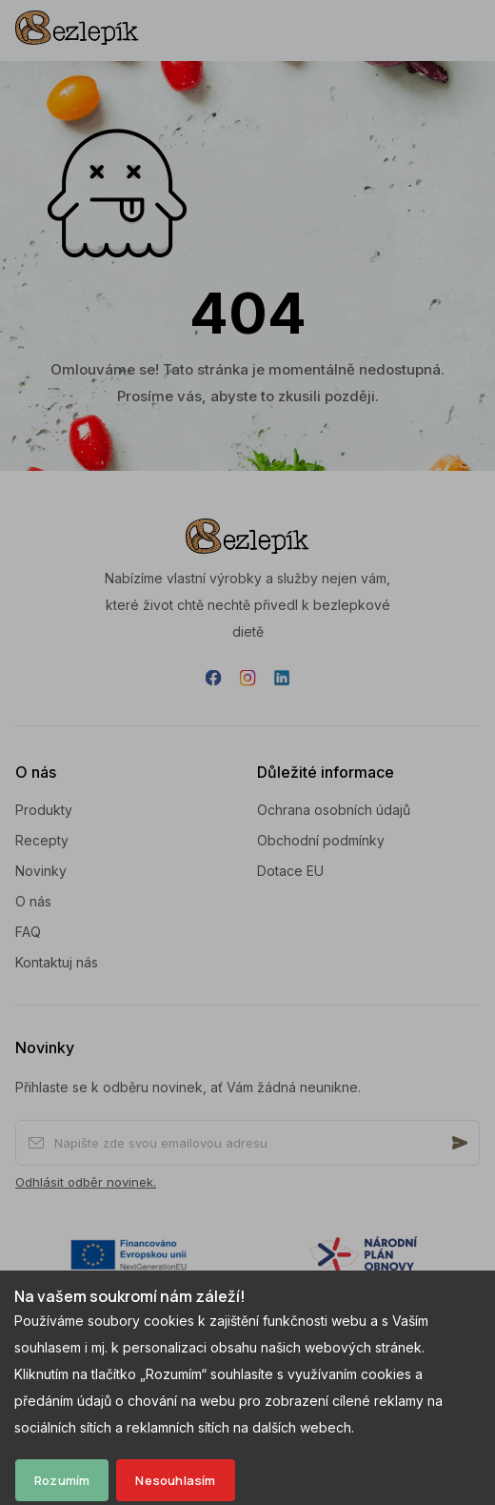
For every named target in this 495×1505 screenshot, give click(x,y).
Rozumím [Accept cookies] (61, 1480)
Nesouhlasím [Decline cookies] (175, 1480)
